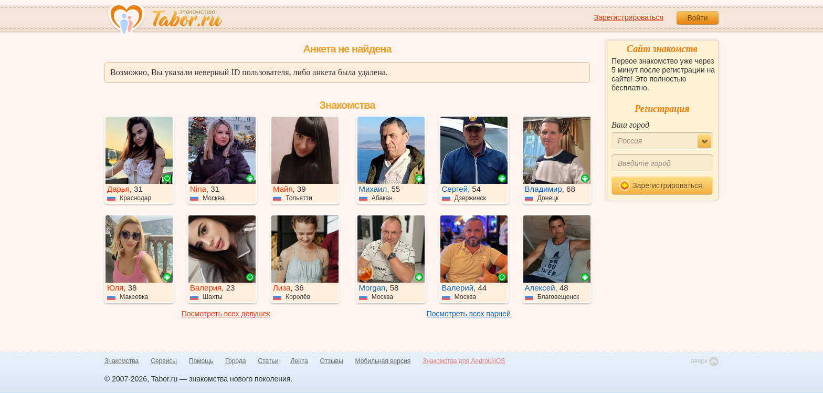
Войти (697, 18)
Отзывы (331, 361)
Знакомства (121, 361)
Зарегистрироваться (628, 17)
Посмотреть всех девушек (226, 313)
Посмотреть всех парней (469, 313)
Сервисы (164, 361)
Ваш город (630, 124)
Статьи (268, 361)
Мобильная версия (383, 361)
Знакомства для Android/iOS (464, 361)
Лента (299, 361)
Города (235, 361)
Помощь (201, 361)
